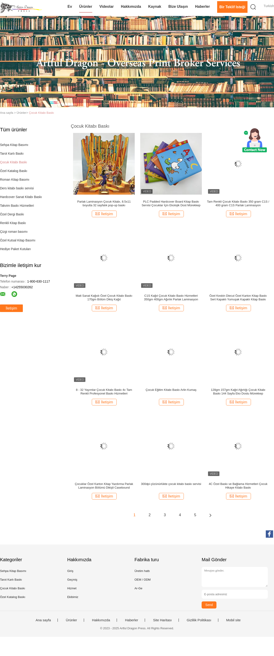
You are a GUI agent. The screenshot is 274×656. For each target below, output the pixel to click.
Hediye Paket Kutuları (15, 249)
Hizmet (71, 588)
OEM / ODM (142, 579)
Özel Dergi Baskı (12, 214)
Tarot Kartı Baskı (12, 153)
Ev (70, 6)
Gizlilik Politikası (199, 620)
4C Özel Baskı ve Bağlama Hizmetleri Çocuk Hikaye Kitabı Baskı (238, 485)
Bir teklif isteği (232, 7)
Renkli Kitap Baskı (13, 223)
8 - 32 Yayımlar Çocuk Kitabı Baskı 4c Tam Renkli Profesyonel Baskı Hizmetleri (104, 391)
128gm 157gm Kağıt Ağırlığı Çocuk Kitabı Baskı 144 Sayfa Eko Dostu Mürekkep (238, 391)
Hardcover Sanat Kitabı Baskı (21, 197)
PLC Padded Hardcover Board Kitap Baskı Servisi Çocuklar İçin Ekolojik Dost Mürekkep (171, 203)
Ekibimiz (72, 597)
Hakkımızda (131, 6)
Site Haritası (162, 620)
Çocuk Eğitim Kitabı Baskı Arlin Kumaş (171, 389)
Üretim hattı (142, 571)
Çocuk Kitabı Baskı (41, 112)
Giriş (70, 571)
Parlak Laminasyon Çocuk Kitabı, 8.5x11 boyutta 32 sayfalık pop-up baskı (104, 203)
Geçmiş (72, 579)
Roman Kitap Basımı (14, 179)
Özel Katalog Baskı (13, 171)
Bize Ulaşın (178, 6)
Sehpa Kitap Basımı (14, 145)
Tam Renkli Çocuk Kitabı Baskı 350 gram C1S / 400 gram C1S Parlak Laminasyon (238, 203)
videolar (106, 6)
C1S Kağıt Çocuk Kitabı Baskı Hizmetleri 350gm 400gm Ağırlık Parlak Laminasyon (171, 297)
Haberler (202, 6)
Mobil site (233, 620)
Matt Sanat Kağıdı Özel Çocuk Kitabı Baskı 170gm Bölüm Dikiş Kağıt (104, 297)
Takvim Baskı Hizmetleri (17, 205)
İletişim (11, 308)
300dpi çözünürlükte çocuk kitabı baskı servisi (171, 484)
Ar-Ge (138, 588)
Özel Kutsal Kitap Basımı (17, 240)
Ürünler (85, 6)
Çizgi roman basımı (14, 231)
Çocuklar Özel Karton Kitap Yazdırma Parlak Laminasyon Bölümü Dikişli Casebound (104, 485)
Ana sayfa (43, 620)
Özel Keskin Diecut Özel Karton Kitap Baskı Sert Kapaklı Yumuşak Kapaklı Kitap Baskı (238, 297)
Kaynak (154, 6)
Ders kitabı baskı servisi (17, 188)
